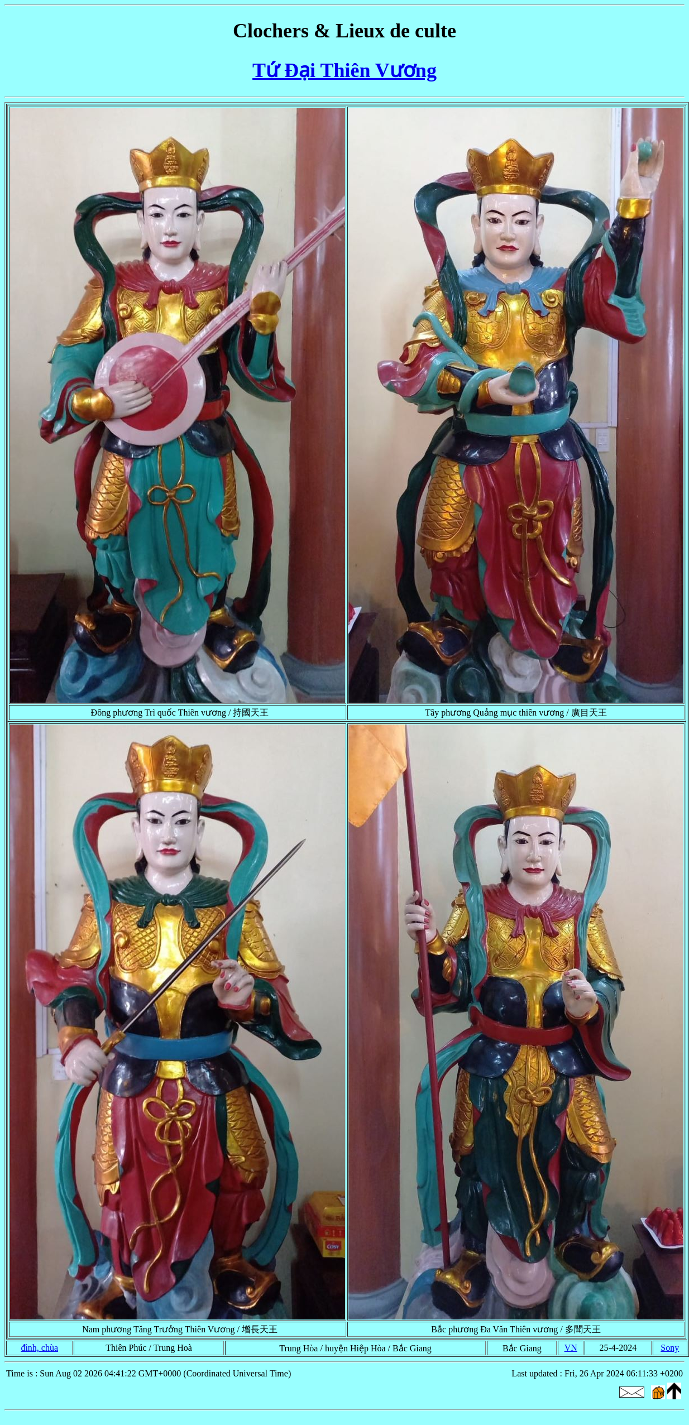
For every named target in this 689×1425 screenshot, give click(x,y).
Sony (670, 1347)
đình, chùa (39, 1347)
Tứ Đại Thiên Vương (344, 70)
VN (570, 1347)
